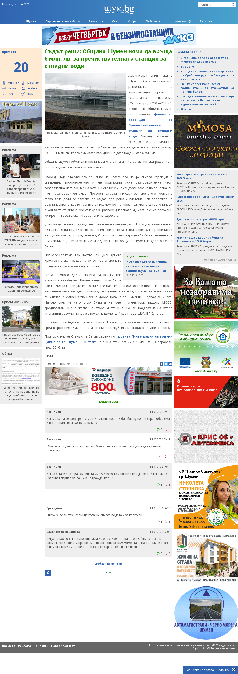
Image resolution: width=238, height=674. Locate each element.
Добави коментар (108, 563)
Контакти (41, 646)
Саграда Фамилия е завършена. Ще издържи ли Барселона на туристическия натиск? (207, 100)
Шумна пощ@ (181, 21)
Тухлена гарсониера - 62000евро (200, 219)
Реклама (24, 646)
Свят (115, 21)
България (96, 21)
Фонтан (187, 109)
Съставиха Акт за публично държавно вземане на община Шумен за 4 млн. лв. (146, 266)
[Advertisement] (108, 497)
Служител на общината (63, 532)
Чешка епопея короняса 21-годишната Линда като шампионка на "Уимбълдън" (207, 87)
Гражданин (55, 508)
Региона (206, 21)
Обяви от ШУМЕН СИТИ (220, 259)
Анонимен (54, 412)
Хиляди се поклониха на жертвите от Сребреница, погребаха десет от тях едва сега (207, 75)
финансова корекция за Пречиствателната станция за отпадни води (150, 125)
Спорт (132, 21)
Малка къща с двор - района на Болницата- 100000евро (200, 239)
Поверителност (63, 646)
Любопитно (154, 21)
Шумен (31, 21)
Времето (187, 66)
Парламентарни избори (62, 21)
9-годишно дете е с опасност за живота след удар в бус (204, 60)
